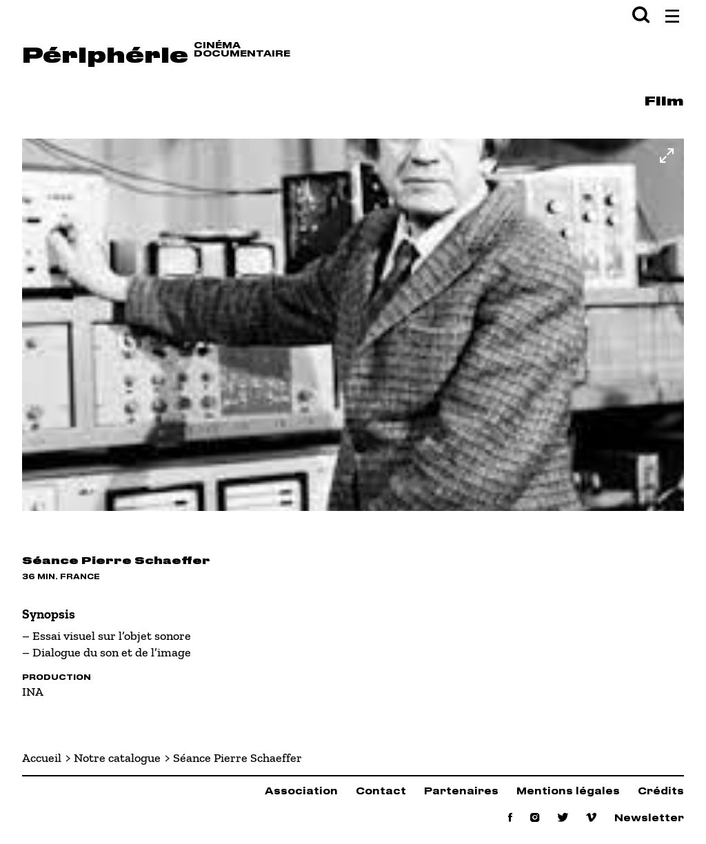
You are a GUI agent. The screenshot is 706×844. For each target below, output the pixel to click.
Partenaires (461, 791)
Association (301, 791)
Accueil (41, 758)
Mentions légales (568, 791)
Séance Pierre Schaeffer (237, 758)
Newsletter (649, 818)
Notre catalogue (117, 758)
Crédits (661, 791)
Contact (381, 791)
